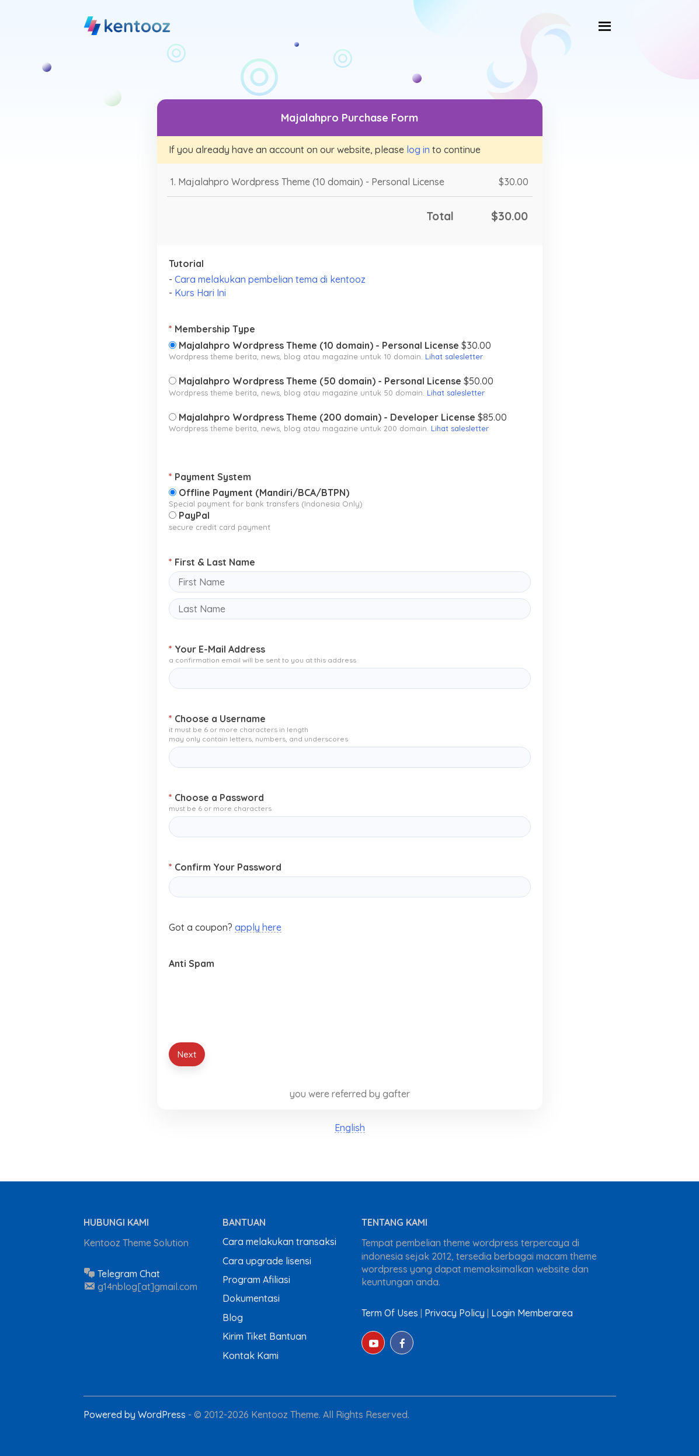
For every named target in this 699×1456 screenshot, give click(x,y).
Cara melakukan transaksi (279, 1241)
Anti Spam (191, 963)
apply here (258, 927)
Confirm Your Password (225, 867)
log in (418, 149)
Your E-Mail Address (217, 649)
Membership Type (212, 329)
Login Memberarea (532, 1313)
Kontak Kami (250, 1355)
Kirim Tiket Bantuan (264, 1336)
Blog (232, 1317)
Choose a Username (217, 718)
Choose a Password (216, 797)
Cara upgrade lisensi (266, 1261)
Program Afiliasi (256, 1279)
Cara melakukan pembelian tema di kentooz (270, 279)
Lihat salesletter (454, 356)
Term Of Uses (389, 1313)
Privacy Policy (455, 1313)
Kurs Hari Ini (200, 293)
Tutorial (186, 263)
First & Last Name (212, 562)
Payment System (210, 477)
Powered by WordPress (136, 1414)
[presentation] (257, 996)
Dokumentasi (251, 1298)
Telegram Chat (129, 1274)
